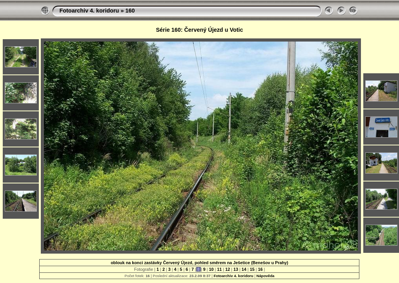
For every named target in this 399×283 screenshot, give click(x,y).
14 (244, 269)
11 (219, 269)
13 (235, 269)
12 (227, 269)
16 (260, 269)
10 (211, 269)
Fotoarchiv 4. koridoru (89, 10)
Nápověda (266, 276)
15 (252, 269)
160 (130, 10)
